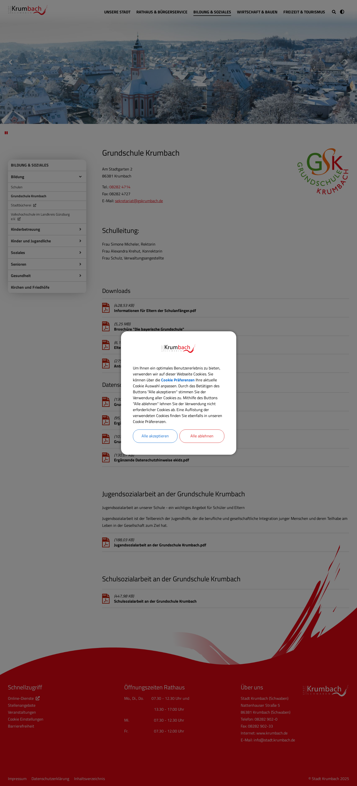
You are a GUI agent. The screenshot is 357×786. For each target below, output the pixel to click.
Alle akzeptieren (155, 436)
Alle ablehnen (201, 436)
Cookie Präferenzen (178, 380)
